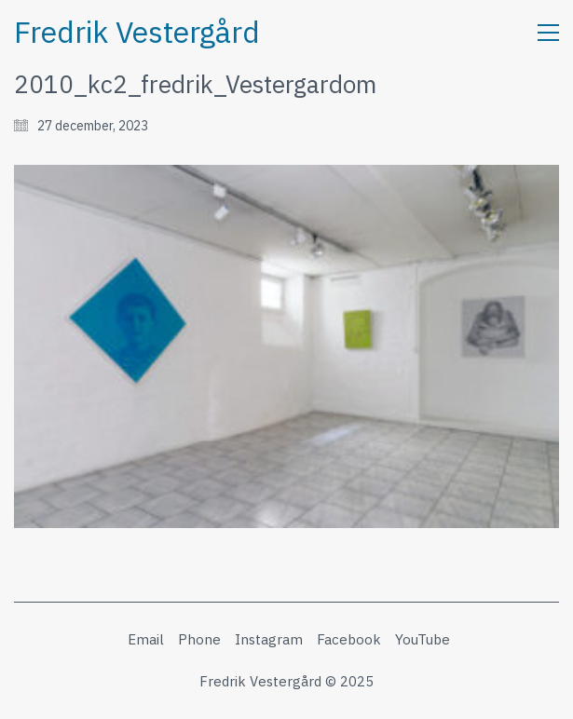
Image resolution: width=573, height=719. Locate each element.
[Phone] (199, 640)
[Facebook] (349, 640)
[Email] (146, 640)
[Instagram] (269, 640)
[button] (548, 33)
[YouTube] (422, 640)
